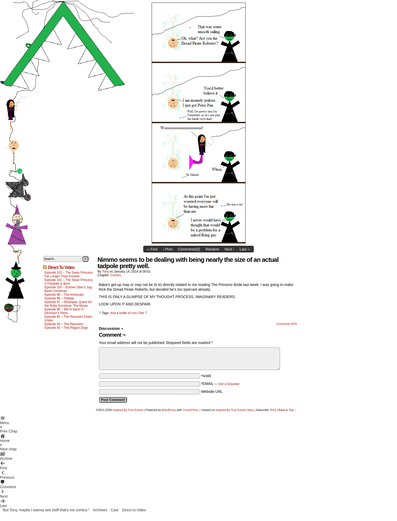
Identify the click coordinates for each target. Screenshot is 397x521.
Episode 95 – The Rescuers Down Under (68, 318)
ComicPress (190, 409)
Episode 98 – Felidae (59, 298)
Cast (114, 510)
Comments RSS (286, 323)
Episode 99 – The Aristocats (64, 294)
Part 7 (143, 313)
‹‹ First (152, 249)
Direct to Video (134, 510)
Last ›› (245, 249)
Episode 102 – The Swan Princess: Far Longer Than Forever (69, 274)
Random (212, 249)
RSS (273, 409)
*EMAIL (220, 384)
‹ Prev (168, 249)
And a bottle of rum (123, 313)
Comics (115, 275)
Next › (229, 249)
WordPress (169, 409)
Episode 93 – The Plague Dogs (66, 328)
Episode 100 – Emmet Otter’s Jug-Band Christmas (69, 289)
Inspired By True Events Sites (234, 409)
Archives (100, 510)
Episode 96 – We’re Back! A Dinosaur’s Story (64, 311)
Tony (105, 271)
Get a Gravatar (229, 384)
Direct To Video (61, 267)
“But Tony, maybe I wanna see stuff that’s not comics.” (45, 510)
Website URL (212, 391)
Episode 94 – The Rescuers (64, 324)
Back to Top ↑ (287, 409)
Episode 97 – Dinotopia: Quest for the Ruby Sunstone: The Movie (68, 304)
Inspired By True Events (128, 409)
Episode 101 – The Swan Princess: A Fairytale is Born (69, 281)
